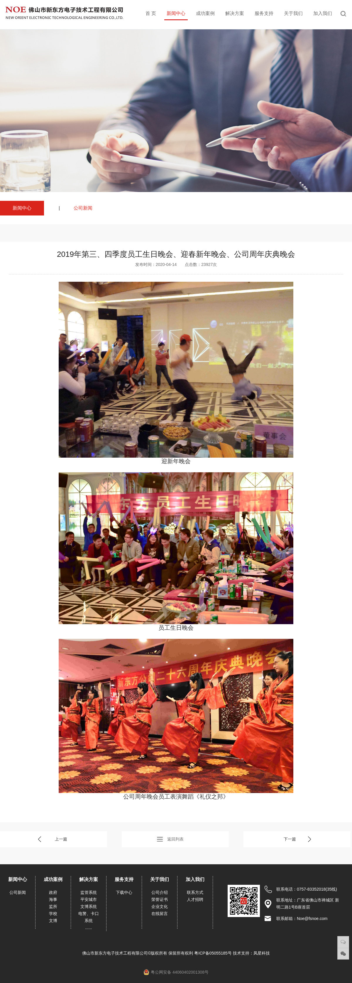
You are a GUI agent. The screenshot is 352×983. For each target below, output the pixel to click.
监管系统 (88, 892)
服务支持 (264, 13)
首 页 (150, 13)
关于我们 (293, 13)
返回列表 (175, 839)
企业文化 (159, 906)
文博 (53, 920)
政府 (53, 892)
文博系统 (88, 906)
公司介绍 (159, 892)
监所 (53, 906)
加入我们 (322, 13)
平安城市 (88, 899)
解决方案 (234, 13)
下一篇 (290, 839)
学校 (53, 913)
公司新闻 (83, 208)
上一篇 (61, 839)
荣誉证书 (159, 899)
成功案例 (205, 13)
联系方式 (195, 892)
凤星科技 (261, 953)
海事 (53, 899)
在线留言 (159, 913)
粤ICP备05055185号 (213, 953)
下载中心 (124, 892)
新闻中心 (176, 13)
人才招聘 (195, 899)
